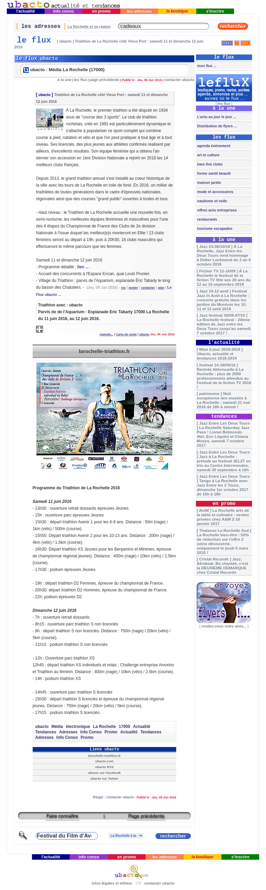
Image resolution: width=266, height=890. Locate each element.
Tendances (45, 732)
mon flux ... (206, 66)
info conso (63, 11)
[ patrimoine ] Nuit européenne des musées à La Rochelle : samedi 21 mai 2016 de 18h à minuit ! (223, 400)
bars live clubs (209, 164)
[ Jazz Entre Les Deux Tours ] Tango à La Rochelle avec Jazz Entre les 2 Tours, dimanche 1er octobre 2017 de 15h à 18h (223, 485)
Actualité (141, 726)
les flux (80, 80)
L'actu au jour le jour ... (216, 117)
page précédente (104, 80)
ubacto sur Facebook (104, 773)
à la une (64, 80)
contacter (148, 287)
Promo (110, 732)
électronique (78, 726)
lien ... (83, 267)
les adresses (139, 11)
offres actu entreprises (216, 210)
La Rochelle (104, 726)
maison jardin (208, 182)
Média (57, 726)
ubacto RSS (104, 767)
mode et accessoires (214, 192)
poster (133, 287)
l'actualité (25, 11)
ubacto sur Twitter (104, 778)
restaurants (206, 219)
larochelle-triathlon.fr (104, 351)
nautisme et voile (211, 201)
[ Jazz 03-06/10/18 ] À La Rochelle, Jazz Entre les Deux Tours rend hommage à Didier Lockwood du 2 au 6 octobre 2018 (224, 255)
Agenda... (106, 334)
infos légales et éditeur (112, 883)
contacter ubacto (179, 80)
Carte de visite (126, 334)
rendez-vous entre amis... (223, 626)
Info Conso (91, 732)
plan (161, 287)
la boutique (177, 11)
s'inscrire (215, 11)
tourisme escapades (214, 228)
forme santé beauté (213, 173)
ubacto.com (104, 761)
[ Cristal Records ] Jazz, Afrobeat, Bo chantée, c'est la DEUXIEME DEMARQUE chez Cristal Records (222, 565)
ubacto (44, 95)
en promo (101, 11)
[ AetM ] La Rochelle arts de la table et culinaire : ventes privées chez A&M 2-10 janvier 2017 (223, 517)
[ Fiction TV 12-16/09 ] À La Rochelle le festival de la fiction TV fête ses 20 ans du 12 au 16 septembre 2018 (223, 277)
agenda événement (213, 146)
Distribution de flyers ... (216, 126)
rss (123, 287)
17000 (124, 726)
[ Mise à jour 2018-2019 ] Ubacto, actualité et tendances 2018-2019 (220, 353)
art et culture (207, 155)
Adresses (68, 732)
